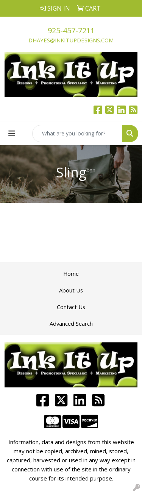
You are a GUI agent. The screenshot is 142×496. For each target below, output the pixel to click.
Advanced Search (71, 323)
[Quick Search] (77, 133)
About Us (71, 290)
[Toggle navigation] (12, 133)
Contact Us (71, 307)
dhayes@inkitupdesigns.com (71, 40)
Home (71, 273)
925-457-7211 (71, 30)
